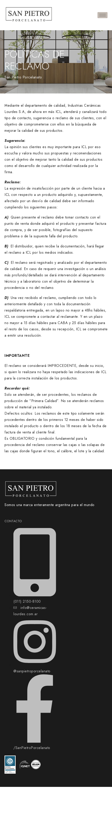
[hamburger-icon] (102, 15)
